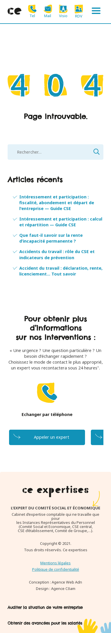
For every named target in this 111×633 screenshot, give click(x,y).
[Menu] (96, 12)
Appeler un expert (51, 437)
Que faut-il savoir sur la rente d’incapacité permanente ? (51, 238)
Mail (48, 11)
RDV (78, 11)
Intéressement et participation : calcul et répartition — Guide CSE (60, 221)
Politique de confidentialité (55, 569)
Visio (63, 11)
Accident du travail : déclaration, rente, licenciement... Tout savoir (61, 271)
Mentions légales (55, 563)
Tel (32, 11)
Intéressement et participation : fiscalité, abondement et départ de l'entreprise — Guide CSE (56, 202)
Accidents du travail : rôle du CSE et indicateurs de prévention (57, 254)
